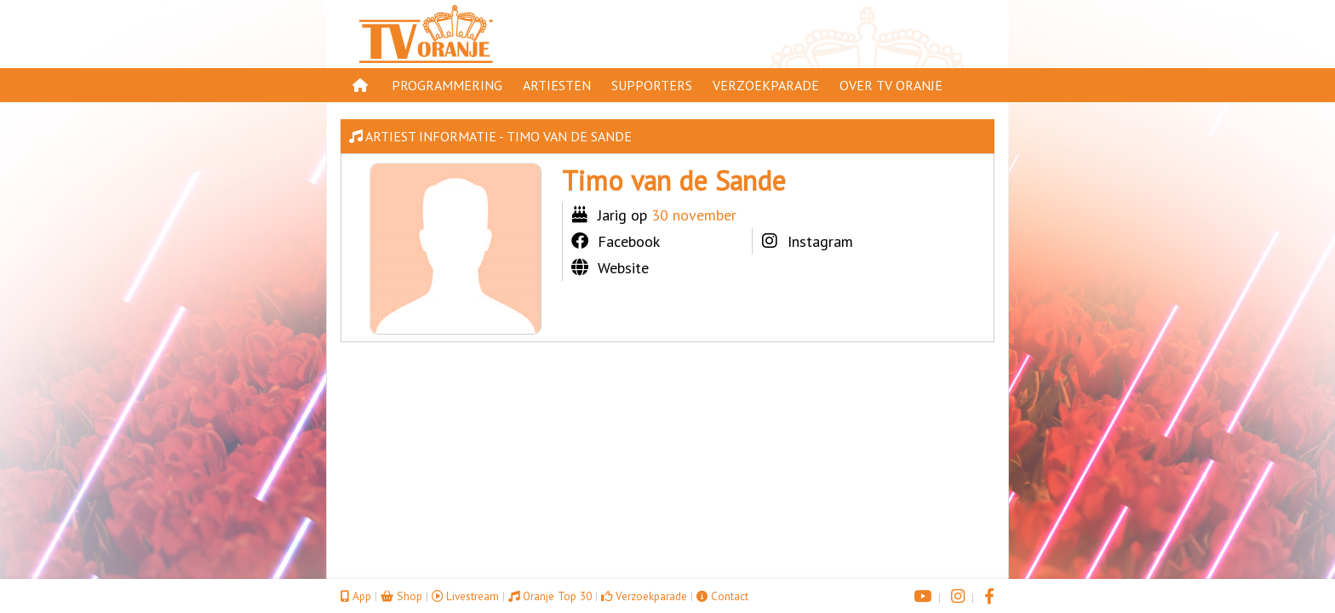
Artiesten (557, 85)
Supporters (651, 85)
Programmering (447, 85)
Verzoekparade (766, 85)
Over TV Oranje (891, 85)
